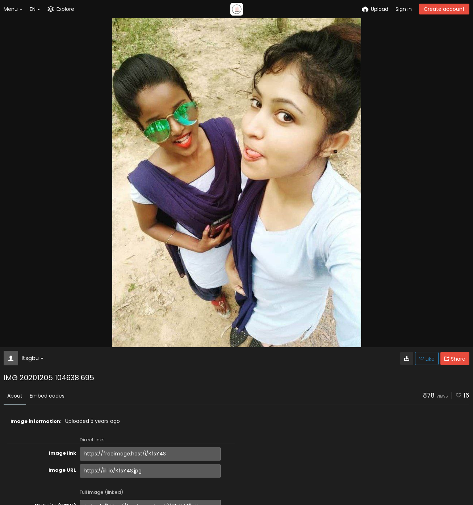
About (14, 395)
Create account (444, 9)
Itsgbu (32, 358)
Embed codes (47, 395)
